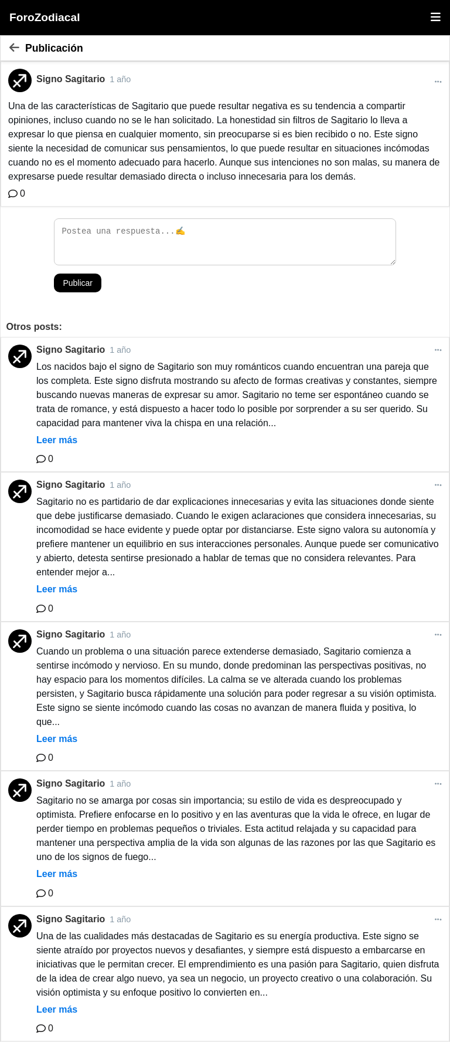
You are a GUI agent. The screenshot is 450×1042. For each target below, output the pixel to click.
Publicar (78, 283)
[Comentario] (16, 193)
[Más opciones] (438, 81)
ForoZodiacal (44, 17)
